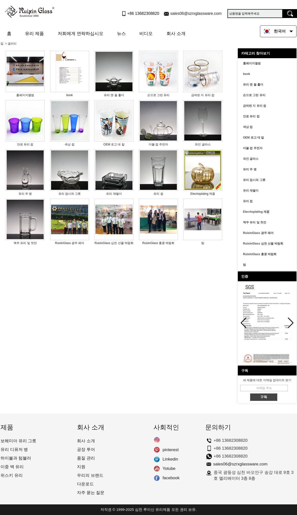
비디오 (146, 33)
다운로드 (85, 484)
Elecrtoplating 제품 (256, 211)
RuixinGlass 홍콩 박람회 (260, 254)
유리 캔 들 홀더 (253, 84)
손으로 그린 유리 (254, 95)
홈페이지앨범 (252, 63)
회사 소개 (176, 33)
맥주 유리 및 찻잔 (254, 222)
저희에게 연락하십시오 (80, 33)
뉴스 (121, 33)
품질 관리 (86, 458)
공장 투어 (86, 449)
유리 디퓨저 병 (14, 449)
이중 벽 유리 (12, 466)
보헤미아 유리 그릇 (18, 441)
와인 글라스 (251, 158)
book (246, 74)
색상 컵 (248, 127)
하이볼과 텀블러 (15, 458)
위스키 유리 (11, 475)
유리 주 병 (250, 169)
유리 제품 (34, 33)
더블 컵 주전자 (252, 148)
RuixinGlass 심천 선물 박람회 (263, 243)
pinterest (157, 450)
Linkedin (157, 459)
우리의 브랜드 (90, 475)
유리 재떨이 (251, 190)
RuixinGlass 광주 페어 (258, 233)
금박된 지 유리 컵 (254, 105)
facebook (157, 478)
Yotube (157, 468)
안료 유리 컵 (251, 116)
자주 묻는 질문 (90, 492)
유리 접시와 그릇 (254, 180)
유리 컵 (248, 201)
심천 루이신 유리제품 (152, 509)
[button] (290, 323)
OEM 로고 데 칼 (253, 137)
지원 (81, 466)
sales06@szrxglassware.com (196, 13)
